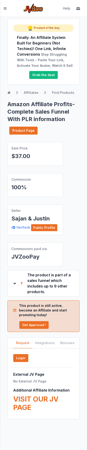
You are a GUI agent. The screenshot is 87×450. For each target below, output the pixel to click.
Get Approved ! (33, 325)
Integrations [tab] (45, 343)
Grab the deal (43, 75)
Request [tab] (22, 343)
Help (66, 8)
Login (20, 358)
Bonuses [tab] (67, 343)
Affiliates (31, 93)
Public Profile (44, 228)
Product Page (23, 130)
